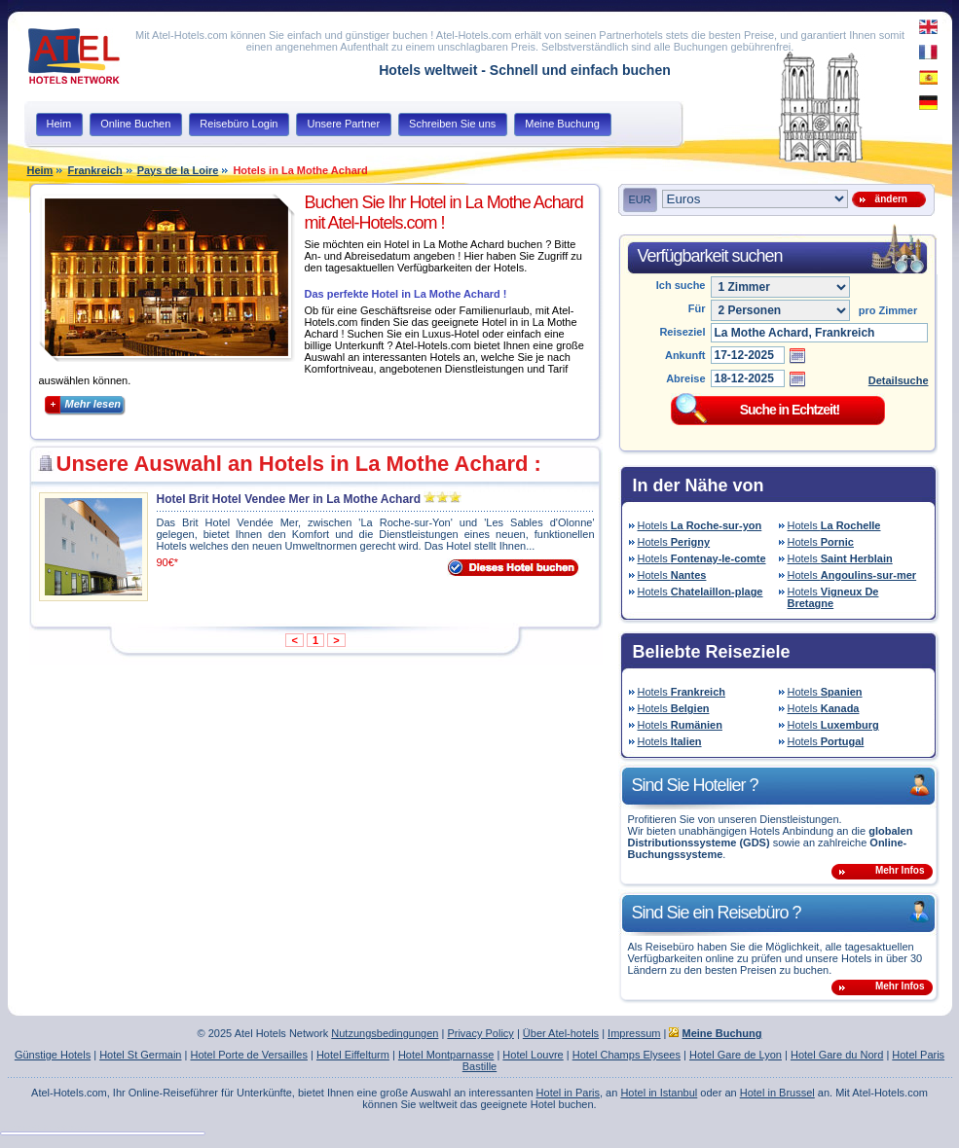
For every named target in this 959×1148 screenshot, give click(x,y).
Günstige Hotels (53, 1054)
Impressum (634, 1033)
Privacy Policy (480, 1033)
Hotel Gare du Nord (837, 1054)
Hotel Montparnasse (446, 1054)
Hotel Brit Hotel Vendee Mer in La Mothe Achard (289, 499)
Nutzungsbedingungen (384, 1033)
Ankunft (685, 355)
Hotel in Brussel (777, 1092)
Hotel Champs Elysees (626, 1054)
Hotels (700, 525)
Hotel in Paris (568, 1092)
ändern (888, 199)
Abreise (685, 378)
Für (697, 308)
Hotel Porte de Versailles (248, 1054)
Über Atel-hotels (561, 1033)
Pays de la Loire (178, 170)
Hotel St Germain (140, 1054)
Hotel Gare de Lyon (735, 1054)
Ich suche (681, 285)
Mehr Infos (900, 870)
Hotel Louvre (532, 1054)
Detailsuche (898, 380)
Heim (40, 170)
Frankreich (94, 170)
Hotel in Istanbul (658, 1092)
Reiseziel (682, 332)
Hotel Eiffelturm (352, 1054)
